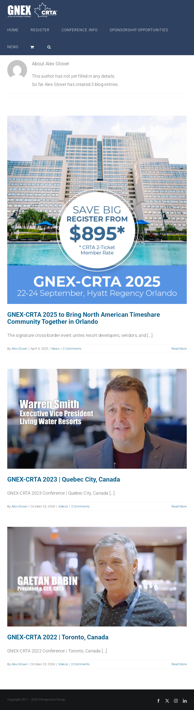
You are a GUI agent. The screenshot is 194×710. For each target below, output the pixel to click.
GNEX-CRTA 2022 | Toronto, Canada (57, 637)
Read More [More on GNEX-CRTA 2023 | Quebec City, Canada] (179, 506)
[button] (49, 46)
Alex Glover (20, 348)
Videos (63, 506)
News (55, 348)
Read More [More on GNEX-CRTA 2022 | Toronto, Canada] (179, 664)
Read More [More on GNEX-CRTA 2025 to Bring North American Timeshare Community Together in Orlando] (179, 348)
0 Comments (72, 348)
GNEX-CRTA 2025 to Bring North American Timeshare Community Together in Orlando (83, 318)
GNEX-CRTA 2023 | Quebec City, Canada (63, 479)
